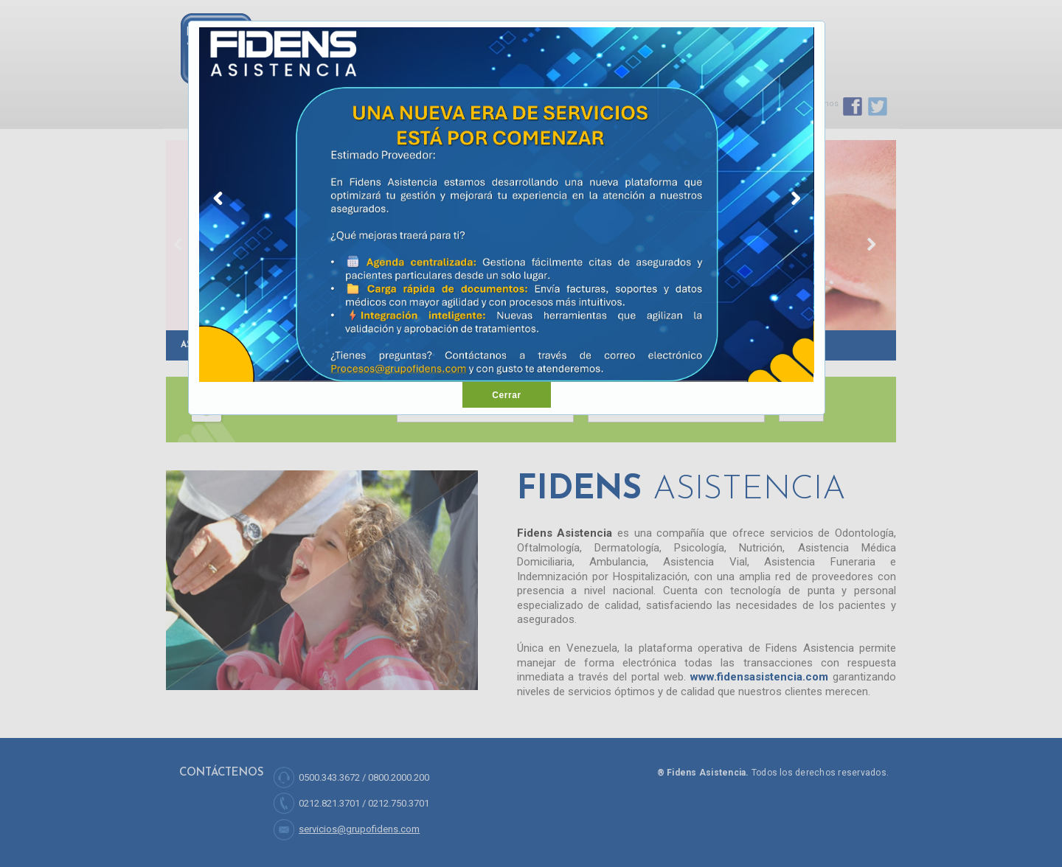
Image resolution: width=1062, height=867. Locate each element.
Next (796, 201)
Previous (217, 201)
